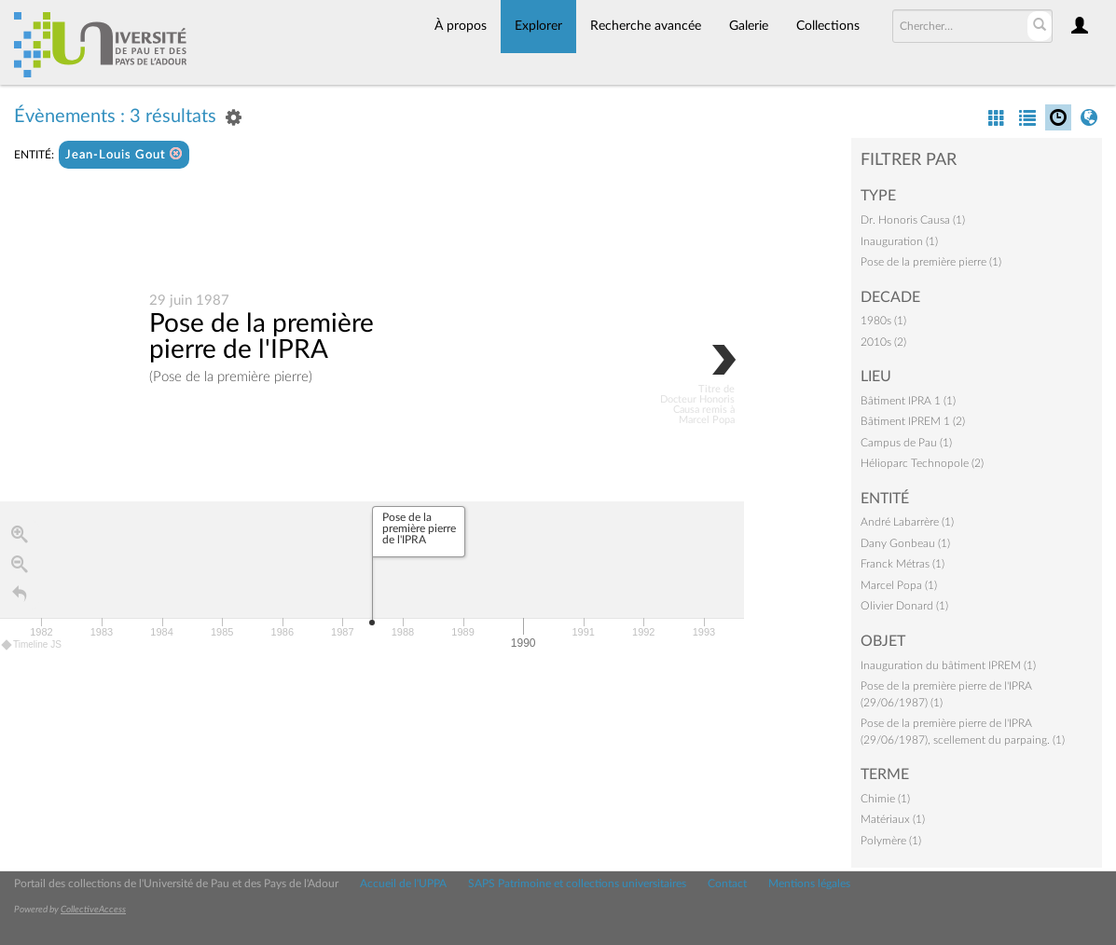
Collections (828, 26)
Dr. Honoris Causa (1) (913, 220)
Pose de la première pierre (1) (931, 261)
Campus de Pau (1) (906, 442)
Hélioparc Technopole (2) (922, 463)
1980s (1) (883, 320)
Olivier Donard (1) (904, 605)
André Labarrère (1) (907, 521)
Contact (727, 883)
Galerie (748, 26)
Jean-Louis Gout (124, 154)
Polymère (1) (891, 840)
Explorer (538, 26)
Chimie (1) (885, 798)
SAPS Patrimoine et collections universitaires (577, 883)
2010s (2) (883, 342)
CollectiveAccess (93, 909)
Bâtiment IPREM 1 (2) (913, 421)
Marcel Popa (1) (899, 585)
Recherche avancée (645, 26)
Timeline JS (32, 644)
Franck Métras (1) (902, 563)
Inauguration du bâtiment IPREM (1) (948, 665)
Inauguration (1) (899, 241)
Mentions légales (809, 883)
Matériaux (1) (893, 819)
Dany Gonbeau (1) (905, 543)
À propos (460, 26)
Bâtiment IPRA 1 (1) (908, 400)
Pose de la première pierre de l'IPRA (261, 336)
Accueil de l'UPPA (403, 883)
